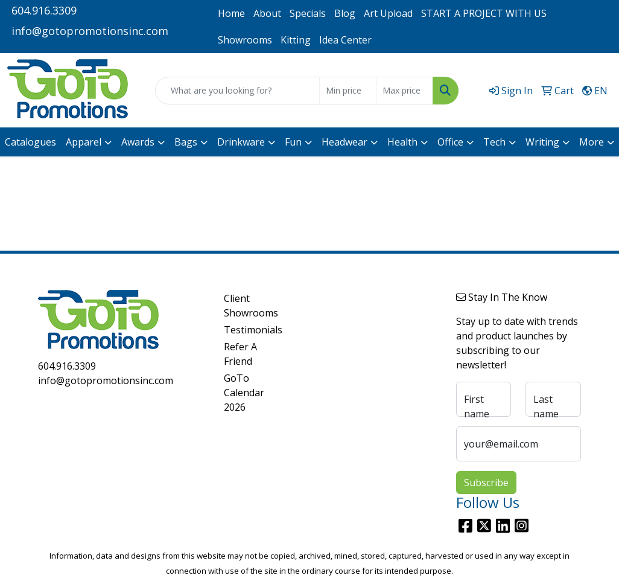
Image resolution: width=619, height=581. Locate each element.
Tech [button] (494, 142)
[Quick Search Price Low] (347, 90)
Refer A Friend (240, 354)
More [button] (591, 142)
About (267, 13)
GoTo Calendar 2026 (244, 392)
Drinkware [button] (241, 142)
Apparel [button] (83, 142)
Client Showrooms (245, 305)
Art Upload (388, 13)
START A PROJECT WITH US (484, 13)
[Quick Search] (237, 90)
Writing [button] (542, 142)
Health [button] (402, 142)
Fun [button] (293, 142)
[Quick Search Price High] (404, 90)
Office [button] (450, 142)
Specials (308, 13)
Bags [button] (185, 142)
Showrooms (245, 40)
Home (231, 13)
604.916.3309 (44, 10)
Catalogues (30, 142)
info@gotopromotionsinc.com (89, 31)
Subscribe (486, 482)
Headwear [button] (344, 142)
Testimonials (245, 329)
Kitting (296, 40)
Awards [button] (137, 142)
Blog (344, 13)
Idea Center (345, 40)
